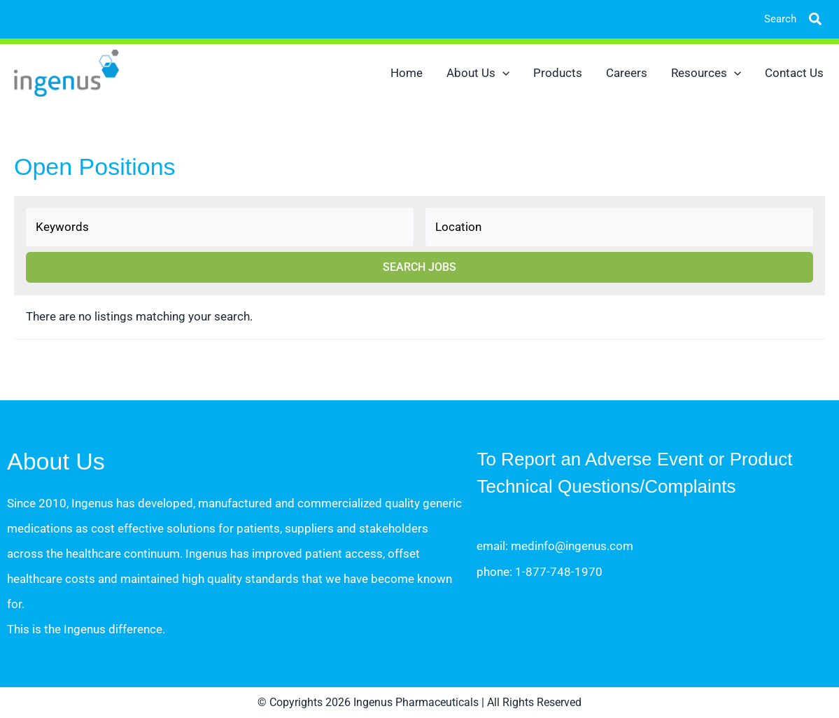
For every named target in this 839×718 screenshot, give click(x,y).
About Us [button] (477, 73)
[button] (804, 19)
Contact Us (794, 73)
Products (557, 73)
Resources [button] (706, 73)
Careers (626, 73)
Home (406, 73)
